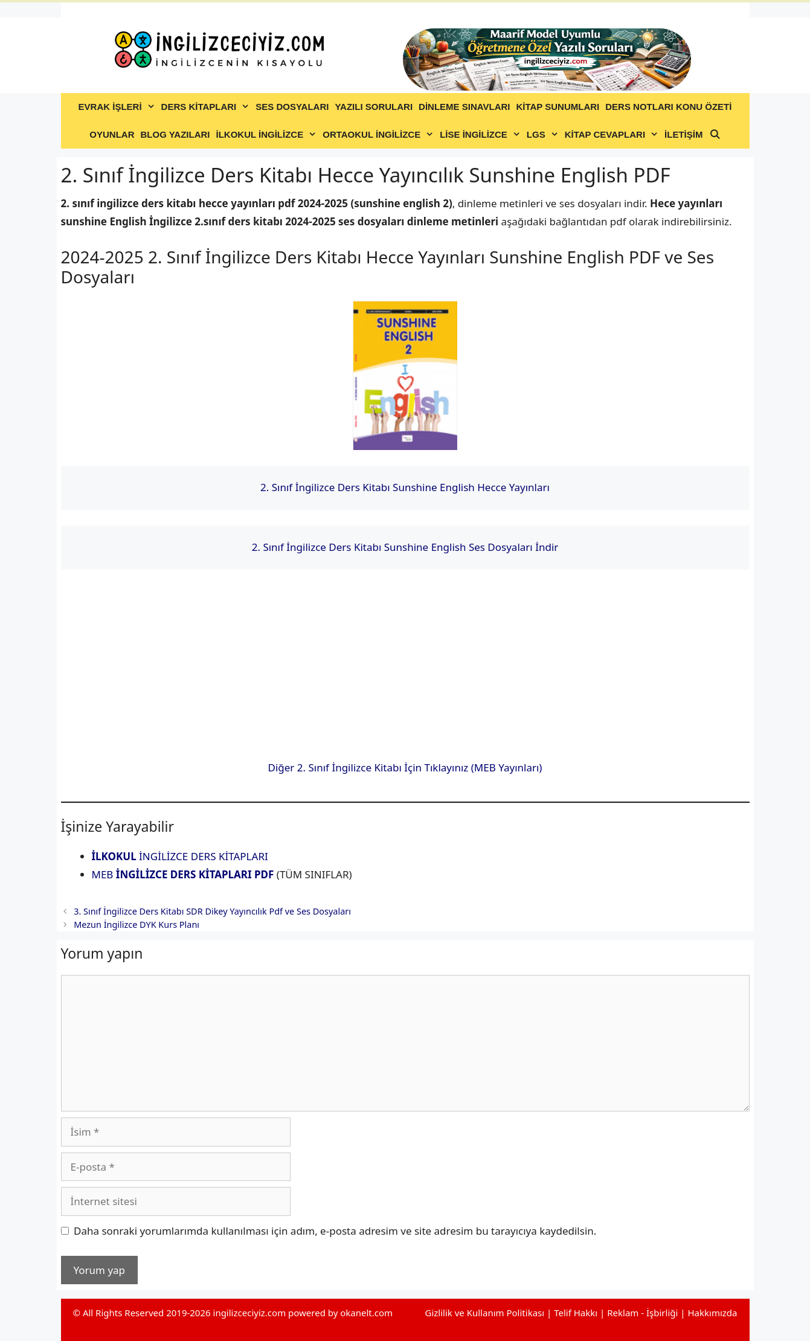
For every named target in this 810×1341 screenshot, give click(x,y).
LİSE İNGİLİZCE (482, 135)
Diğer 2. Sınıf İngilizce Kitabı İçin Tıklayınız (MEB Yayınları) (405, 767)
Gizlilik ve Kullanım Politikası (484, 1313)
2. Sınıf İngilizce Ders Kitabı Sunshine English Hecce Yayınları (405, 487)
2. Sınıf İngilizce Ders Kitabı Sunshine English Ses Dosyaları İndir (405, 547)
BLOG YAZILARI (175, 134)
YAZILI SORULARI (374, 106)
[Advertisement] (405, 669)
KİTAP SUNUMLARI (557, 106)
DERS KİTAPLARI (207, 107)
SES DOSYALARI (292, 106)
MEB (183, 874)
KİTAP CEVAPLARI (613, 135)
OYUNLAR (111, 134)
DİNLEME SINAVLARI (464, 106)
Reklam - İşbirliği (643, 1313)
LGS (544, 135)
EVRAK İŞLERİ (118, 107)
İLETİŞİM (683, 134)
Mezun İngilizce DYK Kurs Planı (136, 924)
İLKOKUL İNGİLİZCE (268, 135)
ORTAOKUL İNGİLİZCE (380, 135)
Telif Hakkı (575, 1313)
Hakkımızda (712, 1313)
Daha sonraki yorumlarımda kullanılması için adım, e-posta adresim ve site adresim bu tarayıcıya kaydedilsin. (335, 1231)
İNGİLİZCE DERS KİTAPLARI (180, 856)
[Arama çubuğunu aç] (714, 135)
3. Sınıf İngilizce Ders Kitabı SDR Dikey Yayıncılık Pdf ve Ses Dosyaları (212, 911)
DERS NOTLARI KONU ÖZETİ (668, 106)
